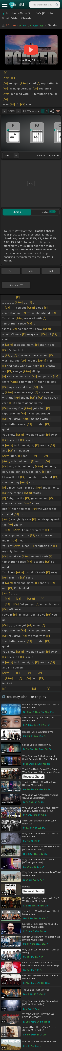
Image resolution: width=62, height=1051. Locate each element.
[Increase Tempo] (18, 111)
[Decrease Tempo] (4, 111)
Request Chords (33, 776)
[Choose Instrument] (16, 155)
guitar (8, 155)
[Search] (57, 4)
